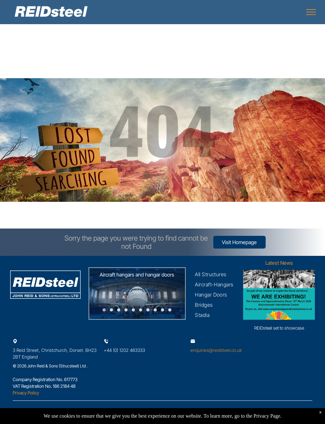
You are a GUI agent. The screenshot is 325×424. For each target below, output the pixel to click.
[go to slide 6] (140, 309)
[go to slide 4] (126, 309)
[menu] (311, 12)
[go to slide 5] (133, 309)
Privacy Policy (26, 392)
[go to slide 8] (155, 309)
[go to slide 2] (111, 309)
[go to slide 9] (162, 309)
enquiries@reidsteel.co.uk (216, 350)
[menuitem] (210, 274)
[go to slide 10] (169, 309)
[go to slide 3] (118, 309)
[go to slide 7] (147, 309)
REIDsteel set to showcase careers (279, 328)
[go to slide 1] (104, 309)
